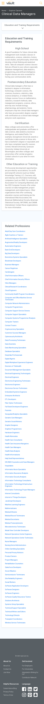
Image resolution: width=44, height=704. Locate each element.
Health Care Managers (13, 447)
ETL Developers (10, 399)
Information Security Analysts (15, 477)
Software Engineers (12, 593)
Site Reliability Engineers (13, 578)
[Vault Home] (10, 2)
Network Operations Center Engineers (18, 534)
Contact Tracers (10, 325)
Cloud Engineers (11, 290)
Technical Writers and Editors (15, 612)
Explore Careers (15, 11)
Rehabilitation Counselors (14, 563)
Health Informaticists (12, 455)
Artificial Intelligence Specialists (16, 239)
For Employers (27, 666)
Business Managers (12, 264)
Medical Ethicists (11, 512)
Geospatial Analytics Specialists (16, 414)
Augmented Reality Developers (16, 242)
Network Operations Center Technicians (19, 538)
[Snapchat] (36, 695)
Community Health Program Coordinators (20, 294)
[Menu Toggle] (3, 3)
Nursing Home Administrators (15, 545)
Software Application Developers (16, 586)
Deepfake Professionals (13, 355)
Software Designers (12, 589)
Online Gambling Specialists (15, 549)
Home (4, 11)
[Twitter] (36, 689)
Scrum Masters (10, 571)
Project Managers (11, 560)
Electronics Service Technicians (16, 388)
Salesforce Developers (13, 567)
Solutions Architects (12, 600)
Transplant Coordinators (13, 619)
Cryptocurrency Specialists (14, 329)
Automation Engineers (13, 246)
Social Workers (10, 582)
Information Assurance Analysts (16, 473)
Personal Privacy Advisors (14, 552)
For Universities (27, 669)
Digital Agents (10, 359)
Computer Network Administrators (17, 303)
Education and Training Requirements (22, 26)
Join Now (6, 672)
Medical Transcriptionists (14, 523)
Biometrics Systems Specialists (16, 257)
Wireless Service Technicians (15, 623)
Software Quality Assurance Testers (18, 597)
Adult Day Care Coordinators (15, 231)
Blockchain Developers (13, 261)
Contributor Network (29, 677)
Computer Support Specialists (15, 314)
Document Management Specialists (17, 370)
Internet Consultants (12, 493)
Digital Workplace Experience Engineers (19, 362)
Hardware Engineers (12, 432)
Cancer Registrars (11, 268)
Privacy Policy (8, 692)
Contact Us (7, 669)
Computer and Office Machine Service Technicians (18, 299)
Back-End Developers (12, 250)
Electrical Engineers (12, 377)
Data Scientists (10, 344)
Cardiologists (9, 272)
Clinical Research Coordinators (16, 287)
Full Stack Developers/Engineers (16, 407)
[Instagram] (24, 695)
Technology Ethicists (12, 615)
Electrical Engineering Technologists (17, 373)
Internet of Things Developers (15, 497)
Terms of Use (8, 695)
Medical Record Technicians (15, 516)
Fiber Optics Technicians (13, 403)
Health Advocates (11, 436)
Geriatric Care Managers (13, 418)
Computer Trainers (11, 322)
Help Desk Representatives (14, 458)
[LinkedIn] (30, 689)
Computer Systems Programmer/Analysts (20, 318)
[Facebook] (24, 689)
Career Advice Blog (10, 688)
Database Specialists (12, 351)
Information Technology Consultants (18, 480)
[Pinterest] (30, 695)
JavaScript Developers (13, 501)
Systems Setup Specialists (14, 604)
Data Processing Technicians (15, 340)
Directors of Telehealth (13, 366)
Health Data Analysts (12, 451)
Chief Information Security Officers (17, 279)
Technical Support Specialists (15, 608)
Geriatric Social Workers (13, 421)
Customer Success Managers (15, 333)
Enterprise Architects (12, 396)
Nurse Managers (11, 541)
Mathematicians (11, 508)
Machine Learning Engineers (15, 505)
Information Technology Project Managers (20, 490)
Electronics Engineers (12, 384)
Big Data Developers (12, 253)
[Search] (41, 3)
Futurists (8, 410)
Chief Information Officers (14, 276)
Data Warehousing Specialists (15, 348)
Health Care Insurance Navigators (17, 444)
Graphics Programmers (13, 429)
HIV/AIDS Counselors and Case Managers (19, 462)
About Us (6, 666)
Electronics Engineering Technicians (17, 381)
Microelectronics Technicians (15, 527)
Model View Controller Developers (17, 530)
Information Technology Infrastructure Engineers (18, 485)
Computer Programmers (14, 307)
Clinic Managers (10, 283)
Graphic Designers (11, 425)
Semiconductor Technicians (15, 575)
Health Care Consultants (13, 440)
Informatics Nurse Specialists (15, 469)
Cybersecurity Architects (14, 336)
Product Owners (11, 556)
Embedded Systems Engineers (16, 392)
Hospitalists (9, 466)
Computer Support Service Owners (17, 311)
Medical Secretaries (12, 519)
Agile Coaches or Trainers (14, 235)
